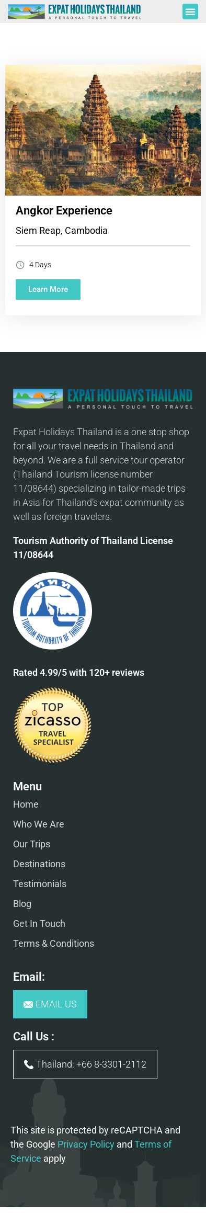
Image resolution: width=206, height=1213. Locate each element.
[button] (190, 11)
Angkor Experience (64, 210)
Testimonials (39, 883)
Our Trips (31, 843)
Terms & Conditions (53, 943)
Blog (22, 903)
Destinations (39, 863)
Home (26, 804)
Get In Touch (39, 923)
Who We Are (38, 824)
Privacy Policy (86, 1144)
